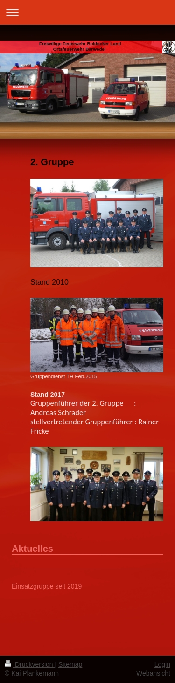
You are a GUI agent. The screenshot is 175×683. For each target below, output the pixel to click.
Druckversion (30, 664)
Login (162, 664)
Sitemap (70, 664)
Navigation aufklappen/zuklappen (87, 12)
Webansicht (153, 673)
